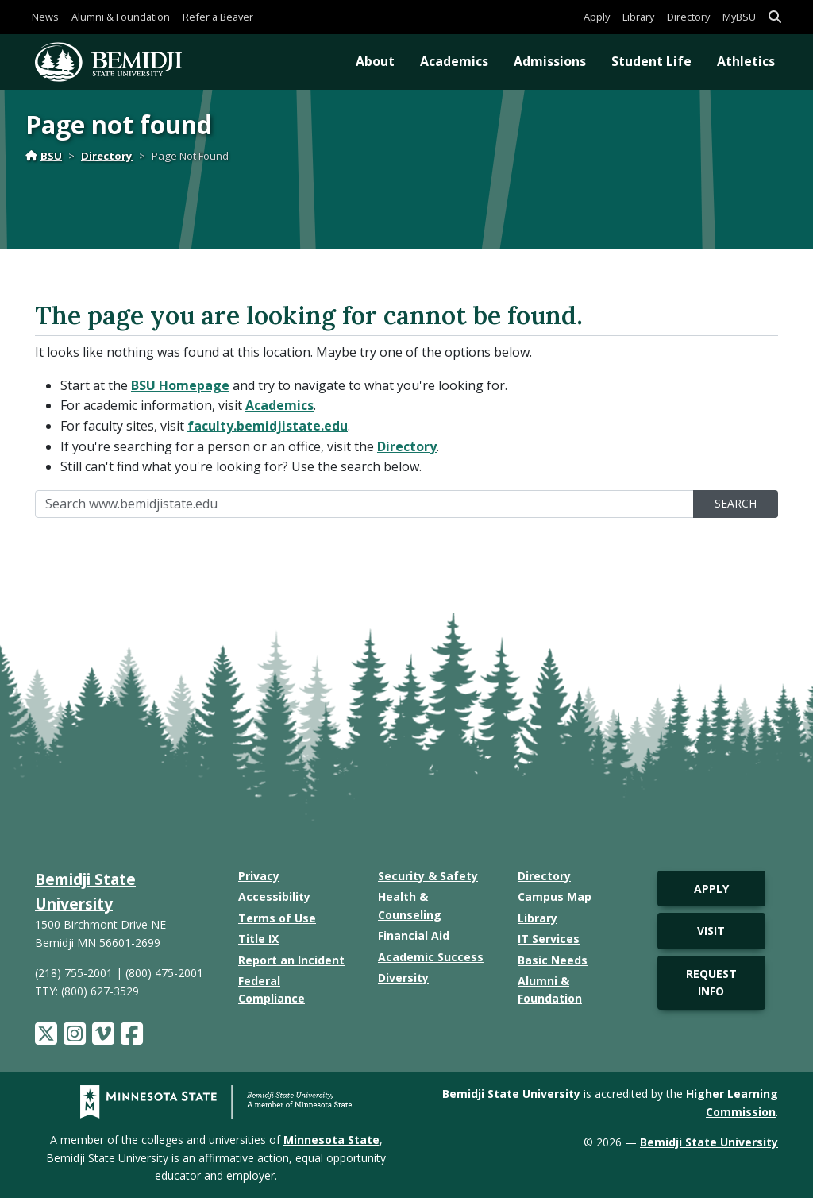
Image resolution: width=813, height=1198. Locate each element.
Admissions (550, 61)
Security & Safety (428, 875)
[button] (775, 17)
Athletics (746, 61)
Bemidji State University (511, 1093)
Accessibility (274, 896)
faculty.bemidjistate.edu (267, 426)
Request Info (711, 982)
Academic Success (431, 956)
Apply (597, 17)
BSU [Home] (43, 156)
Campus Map (554, 896)
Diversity (403, 977)
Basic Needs (553, 960)
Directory (688, 17)
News (45, 17)
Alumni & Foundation (120, 17)
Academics (454, 61)
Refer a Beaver (218, 17)
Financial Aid (413, 935)
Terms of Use (277, 918)
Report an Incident (291, 960)
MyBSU (739, 17)
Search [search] (736, 503)
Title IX (258, 938)
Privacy (258, 875)
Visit (711, 930)
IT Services (549, 938)
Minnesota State (331, 1139)
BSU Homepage (180, 385)
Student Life (651, 61)
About (375, 61)
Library (638, 17)
